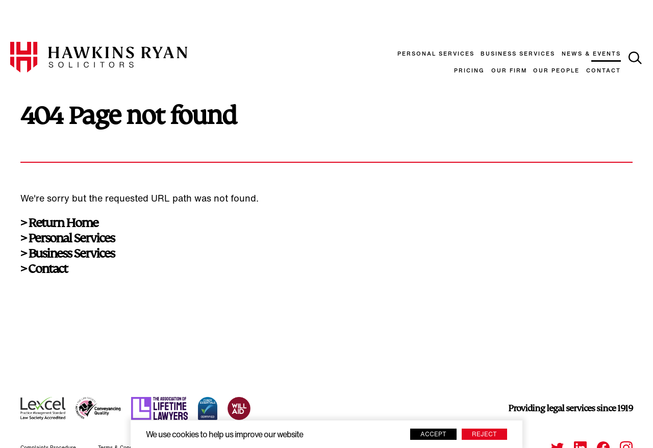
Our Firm (509, 71)
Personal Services (435, 54)
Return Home (63, 223)
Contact (603, 71)
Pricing (469, 71)
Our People (556, 71)
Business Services (518, 54)
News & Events (591, 54)
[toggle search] (635, 58)
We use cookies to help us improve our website (224, 435)
